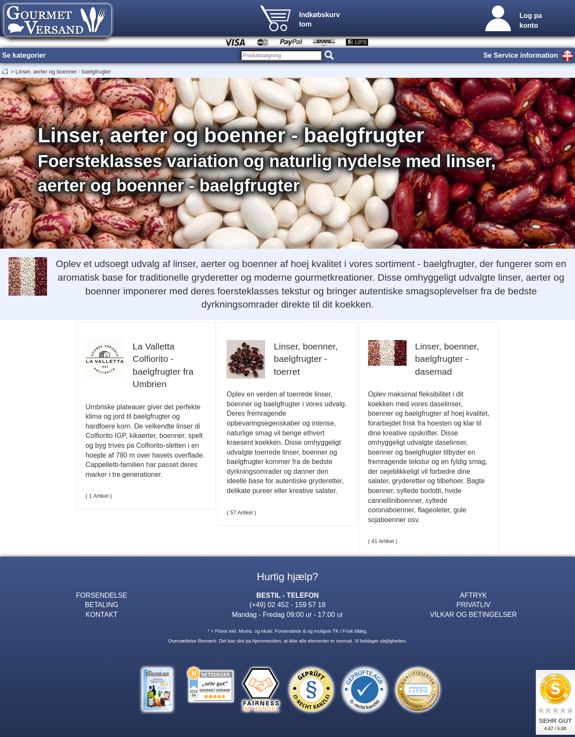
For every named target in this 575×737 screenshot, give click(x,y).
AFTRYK (473, 595)
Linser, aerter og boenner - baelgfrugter (63, 71)
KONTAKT (102, 614)
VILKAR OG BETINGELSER (473, 614)
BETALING (101, 604)
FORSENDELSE (101, 595)
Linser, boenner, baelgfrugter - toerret (306, 358)
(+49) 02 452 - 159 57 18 (288, 604)
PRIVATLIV (473, 604)
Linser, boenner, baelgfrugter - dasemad (447, 358)
